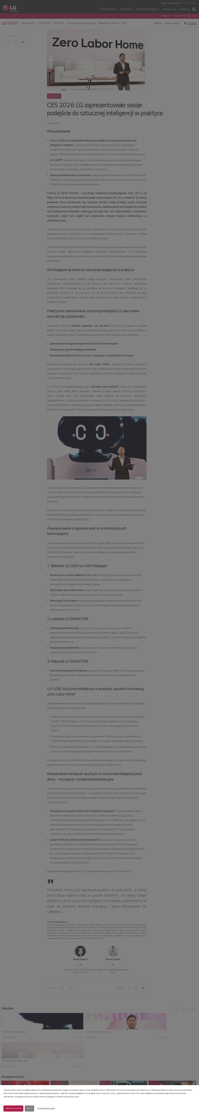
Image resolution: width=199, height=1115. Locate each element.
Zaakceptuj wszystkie (13, 1108)
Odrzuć (29, 1108)
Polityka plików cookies (46, 1108)
